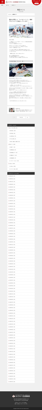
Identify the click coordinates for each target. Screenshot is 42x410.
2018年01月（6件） (12, 381)
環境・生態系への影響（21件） (15, 141)
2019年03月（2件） (12, 343)
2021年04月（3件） (12, 285)
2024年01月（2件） (12, 214)
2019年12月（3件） (12, 318)
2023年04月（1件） (12, 236)
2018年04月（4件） (12, 373)
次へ (27, 117)
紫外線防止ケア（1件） (14, 152)
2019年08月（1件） (12, 329)
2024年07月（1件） (12, 200)
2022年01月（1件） (12, 266)
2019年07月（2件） (12, 332)
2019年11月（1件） (12, 321)
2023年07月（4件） (12, 228)
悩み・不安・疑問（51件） (13, 127)
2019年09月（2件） (12, 326)
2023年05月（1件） (12, 233)
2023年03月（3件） (12, 239)
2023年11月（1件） (12, 217)
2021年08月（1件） (12, 277)
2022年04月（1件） (12, 258)
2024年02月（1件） (12, 211)
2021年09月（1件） (12, 274)
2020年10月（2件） (12, 296)
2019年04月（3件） (12, 340)
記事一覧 (7, 5)
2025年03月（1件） (12, 192)
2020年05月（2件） (12, 307)
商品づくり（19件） (12, 144)
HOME (2, 5)
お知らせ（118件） (12, 163)
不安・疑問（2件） (13, 138)
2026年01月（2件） (12, 178)
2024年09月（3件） (12, 195)
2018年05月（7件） (12, 370)
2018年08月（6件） (12, 362)
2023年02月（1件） (12, 241)
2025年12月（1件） (12, 181)
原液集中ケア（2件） (13, 155)
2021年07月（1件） (12, 280)
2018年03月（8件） (12, 376)
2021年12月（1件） (12, 269)
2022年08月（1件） (12, 250)
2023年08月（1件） (12, 225)
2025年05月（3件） (12, 189)
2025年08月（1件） (12, 184)
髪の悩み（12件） (13, 130)
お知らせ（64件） (13, 166)
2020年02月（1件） (12, 313)
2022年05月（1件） (12, 255)
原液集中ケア (14, 5)
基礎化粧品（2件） (13, 149)
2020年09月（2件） (12, 299)
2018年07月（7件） (12, 365)
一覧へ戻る (21, 117)
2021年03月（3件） (12, 288)
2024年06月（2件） (12, 203)
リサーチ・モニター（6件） (14, 160)
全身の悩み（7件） (13, 136)
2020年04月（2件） (12, 310)
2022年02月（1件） (12, 263)
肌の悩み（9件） (13, 133)
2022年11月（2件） (12, 244)
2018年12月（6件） (12, 351)
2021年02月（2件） (12, 291)
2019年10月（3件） (12, 324)
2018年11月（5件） (12, 354)
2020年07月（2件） (12, 302)
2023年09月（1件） (12, 222)
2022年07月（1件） (12, 252)
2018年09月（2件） (12, 359)
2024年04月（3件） (12, 206)
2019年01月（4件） (12, 348)
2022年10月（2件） (12, 247)
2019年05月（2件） (12, 337)
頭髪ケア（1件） (13, 147)
